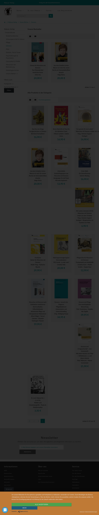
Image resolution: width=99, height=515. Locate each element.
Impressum (82, 511)
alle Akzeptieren (41, 508)
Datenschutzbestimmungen (91, 511)
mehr (84, 508)
